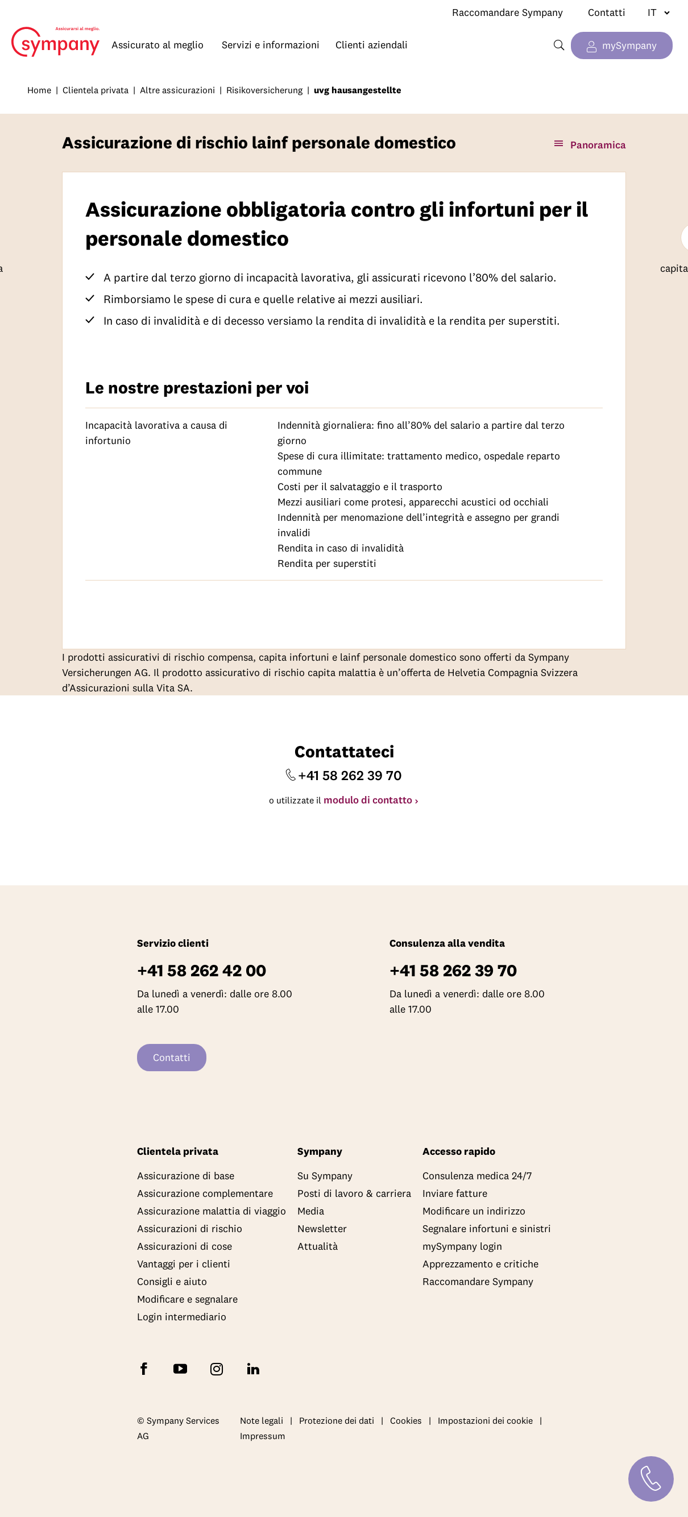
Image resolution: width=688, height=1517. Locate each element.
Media (310, 1210)
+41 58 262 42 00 (201, 970)
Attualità (317, 1246)
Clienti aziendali (371, 44)
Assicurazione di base (185, 1175)
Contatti (606, 12)
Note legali (261, 1420)
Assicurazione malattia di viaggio (211, 1210)
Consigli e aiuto (172, 1281)
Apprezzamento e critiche (480, 1263)
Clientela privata (96, 90)
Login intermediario (181, 1316)
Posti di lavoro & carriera (354, 1193)
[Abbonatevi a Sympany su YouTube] (182, 1368)
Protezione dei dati (336, 1420)
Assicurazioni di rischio (189, 1228)
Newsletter (322, 1228)
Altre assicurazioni (177, 90)
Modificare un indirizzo (473, 1210)
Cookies (406, 1420)
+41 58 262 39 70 (350, 775)
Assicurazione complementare (205, 1193)
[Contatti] (651, 1479)
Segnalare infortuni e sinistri (486, 1228)
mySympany (629, 45)
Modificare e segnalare (187, 1298)
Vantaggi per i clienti (183, 1263)
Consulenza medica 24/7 (477, 1175)
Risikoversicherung (264, 90)
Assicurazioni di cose (184, 1246)
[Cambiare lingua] (654, 12)
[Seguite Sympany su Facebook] (146, 1368)
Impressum (262, 1436)
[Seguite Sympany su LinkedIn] (255, 1368)
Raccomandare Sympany (507, 12)
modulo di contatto (368, 799)
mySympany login (462, 1246)
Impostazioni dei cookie (485, 1420)
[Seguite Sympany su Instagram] (219, 1368)
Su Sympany (325, 1175)
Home (50, 33)
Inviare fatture (454, 1193)
